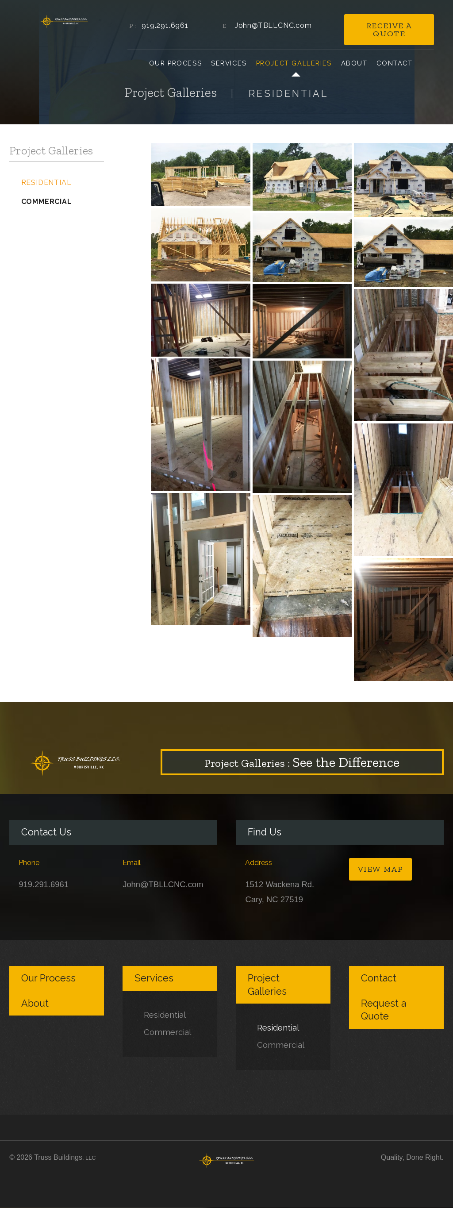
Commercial (46, 201)
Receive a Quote (389, 29)
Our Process (175, 63)
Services (229, 63)
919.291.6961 (165, 25)
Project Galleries (294, 63)
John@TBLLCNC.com (273, 25)
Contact (394, 63)
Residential (46, 182)
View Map (380, 869)
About (354, 63)
